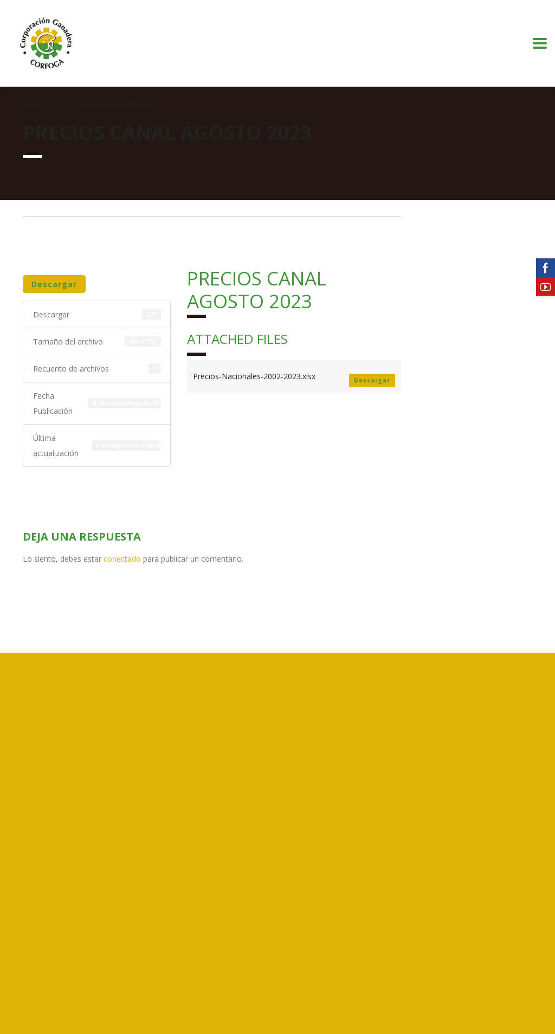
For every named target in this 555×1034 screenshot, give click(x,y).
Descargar (54, 284)
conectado (122, 559)
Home (32, 105)
